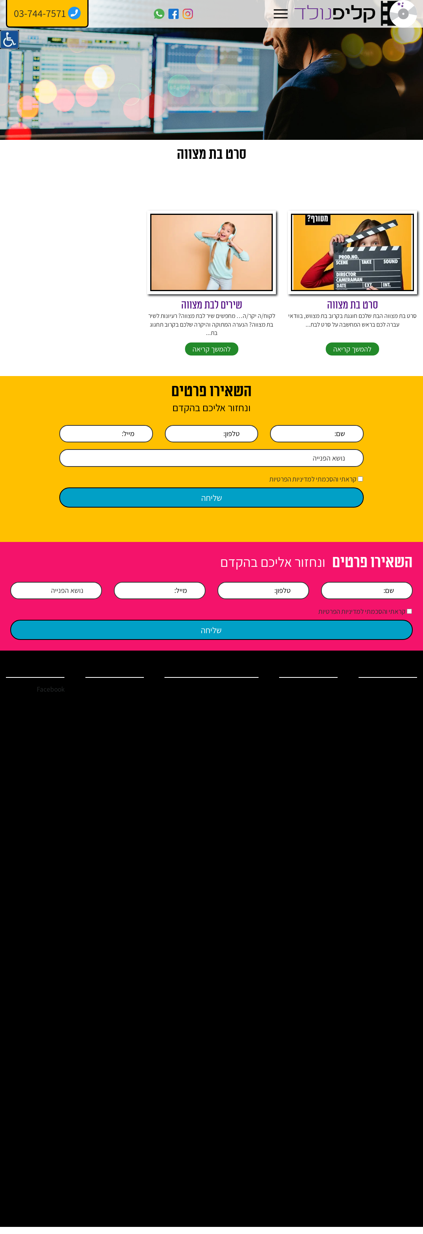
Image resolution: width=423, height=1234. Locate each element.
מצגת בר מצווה (239, 1009)
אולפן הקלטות (313, 712)
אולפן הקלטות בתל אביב (181, 722)
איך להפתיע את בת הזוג (236, 1096)
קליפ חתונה (315, 750)
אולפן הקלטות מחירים (234, 762)
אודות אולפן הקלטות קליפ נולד (385, 715)
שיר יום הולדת (313, 724)
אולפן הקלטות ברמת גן (181, 1009)
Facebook (50, 698)
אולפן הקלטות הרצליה (181, 742)
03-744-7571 (126, 698)
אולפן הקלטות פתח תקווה (234, 742)
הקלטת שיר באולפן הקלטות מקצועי (307, 817)
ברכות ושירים (393, 745)
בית (403, 699)
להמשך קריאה (352, 358)
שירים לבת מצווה (211, 314)
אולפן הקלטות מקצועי (181, 762)
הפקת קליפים (234, 779)
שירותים (398, 732)
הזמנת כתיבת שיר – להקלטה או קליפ (180, 899)
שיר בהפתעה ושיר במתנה (234, 922)
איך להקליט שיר (310, 801)
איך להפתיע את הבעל (183, 1096)
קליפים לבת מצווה (236, 969)
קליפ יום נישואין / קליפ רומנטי (234, 872)
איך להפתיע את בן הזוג (183, 1076)
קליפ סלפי (317, 834)
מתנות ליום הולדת (308, 919)
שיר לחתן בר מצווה (235, 822)
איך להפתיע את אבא (183, 1116)
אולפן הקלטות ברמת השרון (181, 702)
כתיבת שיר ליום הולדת (184, 989)
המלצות (398, 770)
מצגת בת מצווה (186, 969)
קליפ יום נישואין (311, 788)
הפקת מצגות (314, 847)
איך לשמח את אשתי (180, 1155)
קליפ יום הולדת (311, 737)
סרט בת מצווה (353, 314)
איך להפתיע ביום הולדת (309, 935)
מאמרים (398, 757)
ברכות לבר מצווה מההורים (237, 1053)
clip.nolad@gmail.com (113, 711)
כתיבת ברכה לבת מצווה (235, 942)
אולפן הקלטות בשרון (234, 722)
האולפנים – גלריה (183, 922)
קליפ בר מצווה (312, 776)
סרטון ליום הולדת (185, 822)
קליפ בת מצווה (312, 763)
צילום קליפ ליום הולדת (237, 1076)
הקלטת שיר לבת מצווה (236, 801)
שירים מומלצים (186, 868)
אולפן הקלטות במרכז (234, 702)
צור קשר (398, 795)
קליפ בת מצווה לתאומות (186, 946)
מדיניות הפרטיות (389, 808)
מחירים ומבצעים (389, 783)
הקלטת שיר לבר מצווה (183, 782)
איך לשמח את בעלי (233, 1155)
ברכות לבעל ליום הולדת (235, 1029)
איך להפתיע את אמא (236, 1116)
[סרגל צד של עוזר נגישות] (9, 39)
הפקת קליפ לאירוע (307, 699)
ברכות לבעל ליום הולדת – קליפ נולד (308, 889)
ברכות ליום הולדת (308, 906)
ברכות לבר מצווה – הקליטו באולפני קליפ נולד (305, 867)
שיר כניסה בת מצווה (181, 841)
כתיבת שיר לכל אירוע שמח (237, 845)
